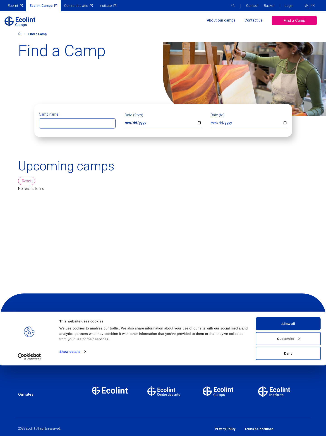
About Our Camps (31, 351)
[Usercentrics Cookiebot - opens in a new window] (29, 427)
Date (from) (134, 115)
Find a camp (101, 351)
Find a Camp (294, 20)
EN (306, 5)
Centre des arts (76, 6)
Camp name (48, 114)
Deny (288, 424)
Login (289, 6)
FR (313, 5)
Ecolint (13, 6)
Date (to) (218, 115)
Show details (69, 422)
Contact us (253, 20)
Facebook (276, 322)
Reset (26, 181)
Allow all (288, 394)
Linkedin (305, 322)
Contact (252, 6)
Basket (269, 6)
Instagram (291, 322)
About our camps (221, 20)
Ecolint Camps (41, 6)
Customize (288, 409)
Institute (106, 6)
